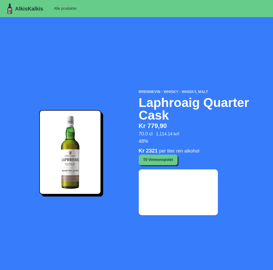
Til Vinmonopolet (158, 160)
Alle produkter (65, 8)
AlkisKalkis (23, 8)
